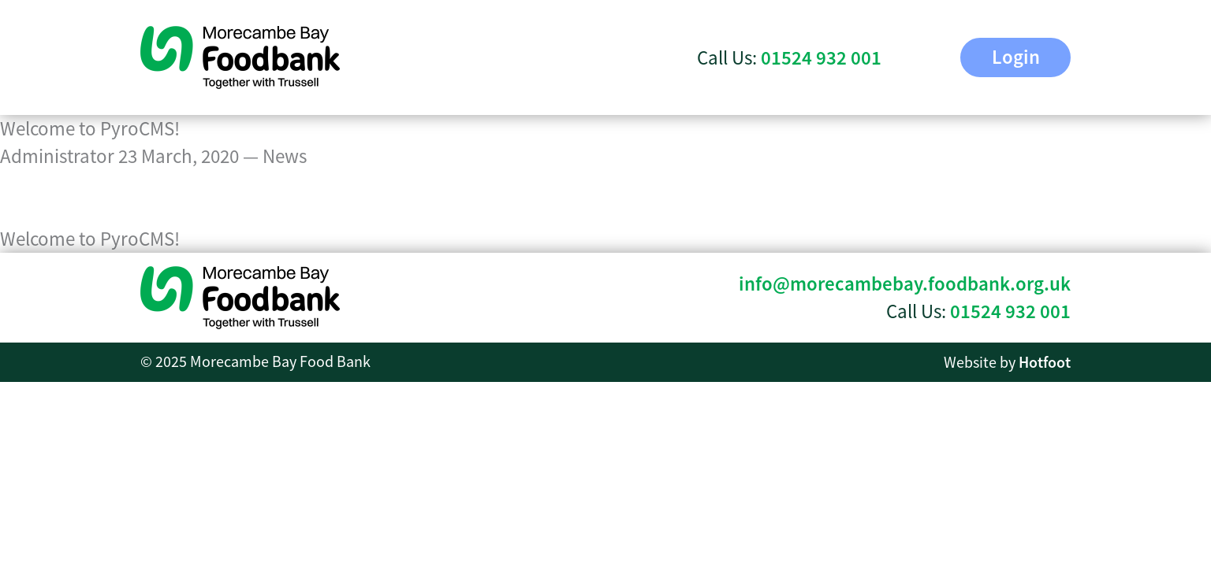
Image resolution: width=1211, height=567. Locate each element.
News (285, 156)
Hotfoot (1045, 362)
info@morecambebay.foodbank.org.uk (905, 284)
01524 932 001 (1010, 311)
